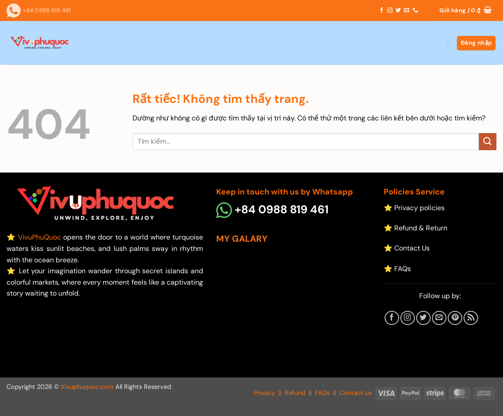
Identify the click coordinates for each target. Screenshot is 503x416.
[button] (465, 11)
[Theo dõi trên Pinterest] (455, 318)
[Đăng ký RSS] (471, 318)
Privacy (264, 393)
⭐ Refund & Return (415, 228)
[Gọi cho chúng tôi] (415, 10)
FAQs (322, 393)
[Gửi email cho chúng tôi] (406, 10)
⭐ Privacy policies (414, 207)
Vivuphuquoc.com (87, 387)
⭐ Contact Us (407, 248)
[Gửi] (487, 141)
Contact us (355, 393)
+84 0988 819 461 (272, 209)
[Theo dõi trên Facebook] (381, 10)
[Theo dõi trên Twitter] (398, 10)
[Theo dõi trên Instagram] (389, 10)
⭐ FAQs (397, 268)
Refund (295, 393)
